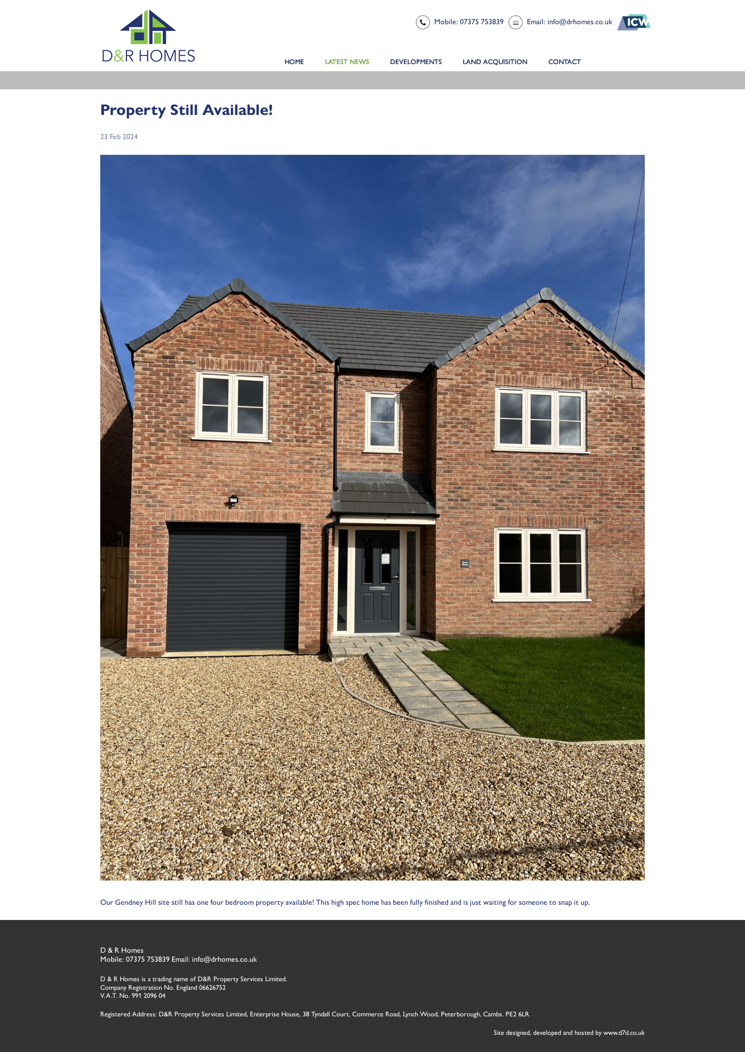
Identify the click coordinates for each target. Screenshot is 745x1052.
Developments (416, 61)
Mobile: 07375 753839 (469, 21)
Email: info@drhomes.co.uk (569, 21)
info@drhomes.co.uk (224, 959)
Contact (564, 61)
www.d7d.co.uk (624, 1032)
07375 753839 (148, 959)
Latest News (347, 61)
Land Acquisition (495, 61)
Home (294, 61)
